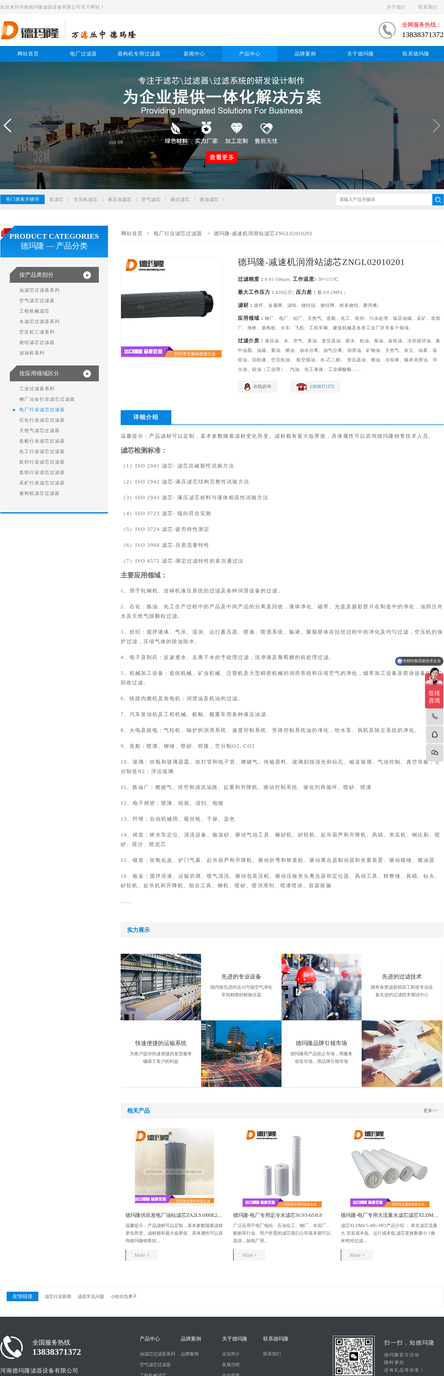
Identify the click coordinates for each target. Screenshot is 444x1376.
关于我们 (396, 7)
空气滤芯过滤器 (37, 300)
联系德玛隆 (416, 53)
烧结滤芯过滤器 (37, 342)
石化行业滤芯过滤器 (42, 420)
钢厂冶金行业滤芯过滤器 (47, 399)
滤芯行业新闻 (58, 1296)
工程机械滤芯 (34, 311)
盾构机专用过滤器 (139, 53)
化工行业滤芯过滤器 (42, 451)
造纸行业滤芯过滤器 (42, 472)
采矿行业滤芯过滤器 (42, 483)
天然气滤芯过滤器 (39, 430)
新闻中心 (194, 53)
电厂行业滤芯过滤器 (42, 409)
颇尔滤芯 (180, 199)
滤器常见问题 (91, 1296)
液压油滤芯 (119, 199)
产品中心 (250, 53)
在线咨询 (262, 386)
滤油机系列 (32, 353)
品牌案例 (305, 53)
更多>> (430, 1110)
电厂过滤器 (83, 53)
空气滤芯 (151, 199)
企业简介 (231, 1354)
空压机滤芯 (86, 199)
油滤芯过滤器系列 (39, 290)
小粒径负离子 (124, 1296)
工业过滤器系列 (37, 388)
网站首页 (28, 53)
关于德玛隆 (360, 53)
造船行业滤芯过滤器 (42, 441)
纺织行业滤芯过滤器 (42, 462)
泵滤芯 (56, 199)
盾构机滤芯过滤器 (39, 493)
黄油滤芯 (209, 199)
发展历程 (231, 1364)
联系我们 (427, 7)
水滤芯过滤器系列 (39, 321)
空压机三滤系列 (37, 332)
